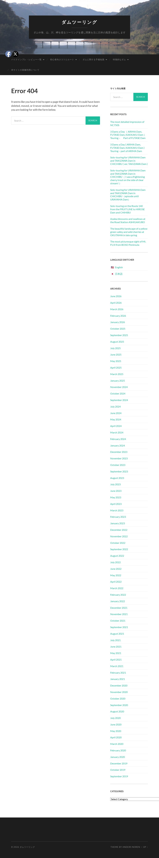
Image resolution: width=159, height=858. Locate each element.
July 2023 (115, 484)
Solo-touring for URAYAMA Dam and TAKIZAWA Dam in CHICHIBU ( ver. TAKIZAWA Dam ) (129, 160)
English (119, 267)
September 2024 (119, 399)
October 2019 (117, 769)
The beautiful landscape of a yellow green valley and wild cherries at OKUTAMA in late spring (128, 232)
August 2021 (117, 633)
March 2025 (116, 374)
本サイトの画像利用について (25, 70)
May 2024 (115, 419)
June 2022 (115, 568)
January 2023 (117, 523)
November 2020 (119, 691)
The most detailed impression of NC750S (127, 123)
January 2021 (117, 678)
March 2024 (116, 432)
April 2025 (116, 367)
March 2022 (116, 588)
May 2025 (115, 361)
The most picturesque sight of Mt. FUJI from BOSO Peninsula (128, 243)
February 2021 (118, 672)
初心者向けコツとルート (62, 59)
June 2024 (115, 413)
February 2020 (118, 750)
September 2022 (119, 549)
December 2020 (118, 685)
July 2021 (115, 640)
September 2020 (119, 705)
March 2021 (116, 666)
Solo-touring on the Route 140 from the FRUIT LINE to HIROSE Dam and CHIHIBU (127, 209)
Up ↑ (145, 847)
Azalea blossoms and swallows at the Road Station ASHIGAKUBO (127, 220)
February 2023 (118, 516)
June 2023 (115, 490)
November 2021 (119, 614)
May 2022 (115, 575)
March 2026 (116, 309)
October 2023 (117, 464)
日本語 (119, 273)
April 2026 (116, 302)
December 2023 (118, 451)
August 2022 (117, 555)
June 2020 (115, 724)
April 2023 (116, 503)
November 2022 (119, 536)
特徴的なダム (119, 59)
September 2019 (119, 776)
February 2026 (118, 315)
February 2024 (118, 438)
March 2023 (116, 510)
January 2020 (117, 756)
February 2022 (118, 594)
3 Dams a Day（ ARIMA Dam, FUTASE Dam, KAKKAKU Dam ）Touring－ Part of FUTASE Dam (128, 135)
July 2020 (115, 717)
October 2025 (117, 328)
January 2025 (117, 380)
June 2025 (115, 354)
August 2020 (117, 711)
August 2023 (117, 477)
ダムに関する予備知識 (93, 59)
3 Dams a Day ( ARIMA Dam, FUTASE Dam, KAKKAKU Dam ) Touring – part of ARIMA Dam (127, 147)
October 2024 (117, 393)
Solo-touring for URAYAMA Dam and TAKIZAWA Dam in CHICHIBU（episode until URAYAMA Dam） (127, 194)
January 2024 (117, 445)
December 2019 (118, 763)
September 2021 (119, 627)
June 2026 (115, 296)
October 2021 (117, 620)
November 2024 (119, 386)
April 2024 (116, 425)
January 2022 (117, 601)
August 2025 (117, 341)
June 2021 (115, 646)
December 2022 (118, 529)
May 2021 (115, 653)
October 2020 (117, 698)
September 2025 (119, 335)
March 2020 (116, 743)
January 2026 (117, 322)
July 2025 (115, 348)
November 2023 (119, 458)
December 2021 (118, 607)
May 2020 (115, 730)
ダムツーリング (79, 22)
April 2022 (116, 581)
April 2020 (116, 737)
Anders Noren (131, 847)
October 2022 (117, 542)
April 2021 (116, 659)
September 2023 (119, 471)
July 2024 (115, 406)
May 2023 (115, 497)
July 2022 (115, 562)
